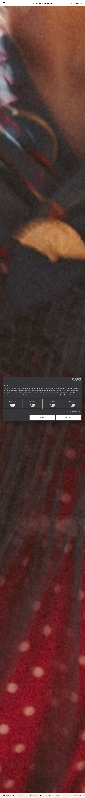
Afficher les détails (71, 411)
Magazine (58, 795)
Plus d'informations (66, 395)
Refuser (42, 417)
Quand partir (20, 795)
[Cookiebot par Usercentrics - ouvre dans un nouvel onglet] (73, 379)
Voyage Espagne (8, 795)
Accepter (68, 417)
